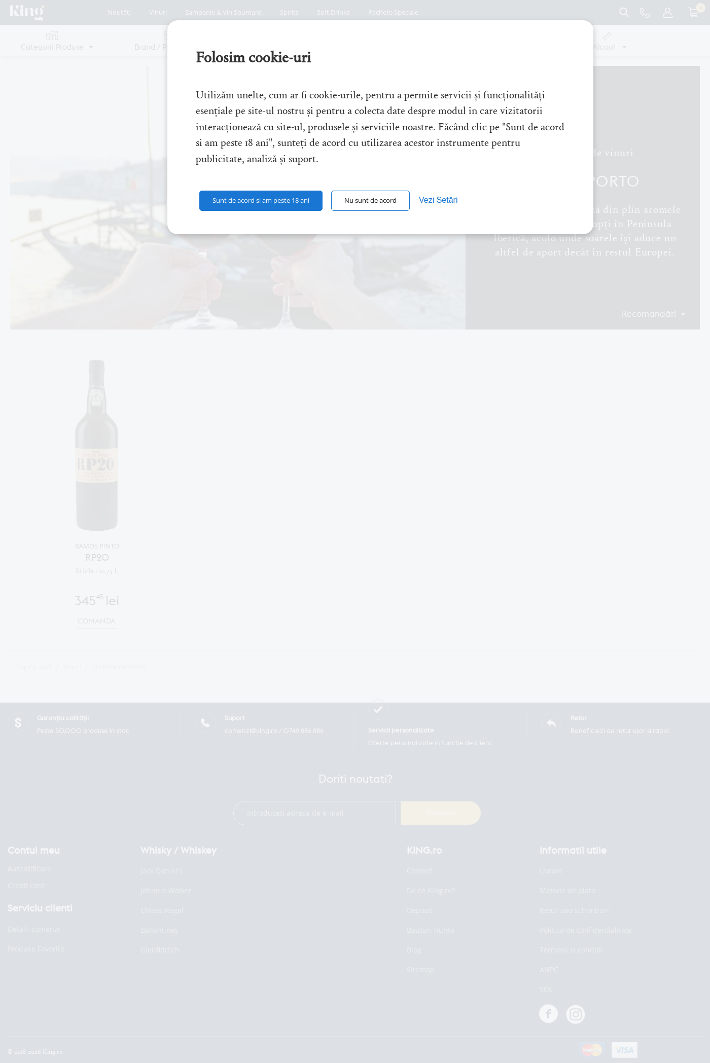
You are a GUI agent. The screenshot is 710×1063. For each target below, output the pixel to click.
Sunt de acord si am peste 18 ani (260, 200)
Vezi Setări (438, 200)
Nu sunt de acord (370, 200)
